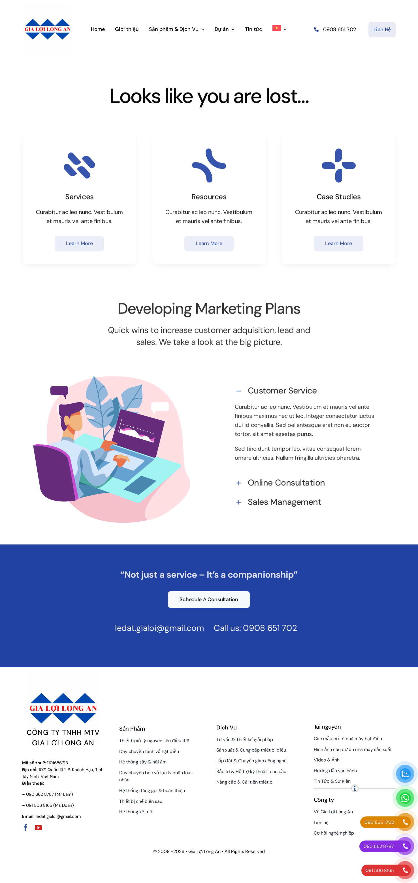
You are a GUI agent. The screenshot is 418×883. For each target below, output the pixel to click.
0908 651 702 (266, 627)
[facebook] (25, 827)
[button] (306, 387)
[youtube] (38, 827)
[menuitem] (280, 29)
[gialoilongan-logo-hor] (48, 7)
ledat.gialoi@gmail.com (155, 627)
